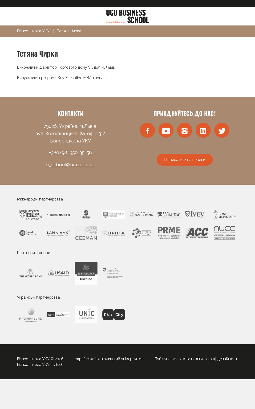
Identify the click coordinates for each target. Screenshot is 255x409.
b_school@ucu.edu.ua (70, 164)
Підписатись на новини (184, 159)
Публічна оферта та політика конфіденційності (196, 359)
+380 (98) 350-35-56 (70, 152)
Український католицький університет (109, 359)
